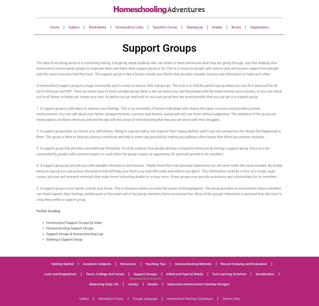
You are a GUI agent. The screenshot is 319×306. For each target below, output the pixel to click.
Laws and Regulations (60, 274)
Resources (128, 264)
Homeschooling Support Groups (70, 228)
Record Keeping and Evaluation (244, 264)
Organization (259, 27)
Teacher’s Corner (165, 27)
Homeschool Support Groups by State (74, 223)
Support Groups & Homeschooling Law (74, 234)
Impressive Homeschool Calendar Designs (198, 284)
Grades (217, 27)
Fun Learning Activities (229, 274)
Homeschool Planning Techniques (190, 298)
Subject (74, 27)
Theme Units (231, 298)
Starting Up (195, 27)
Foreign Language (145, 298)
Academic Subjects (97, 264)
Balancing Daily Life (104, 284)
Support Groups (145, 274)
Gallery (84, 298)
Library (133, 284)
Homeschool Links (129, 27)
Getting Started (62, 264)
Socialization (265, 274)
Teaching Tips (155, 264)
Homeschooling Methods (193, 264)
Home (54, 27)
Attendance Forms (110, 298)
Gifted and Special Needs (184, 274)
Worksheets (97, 27)
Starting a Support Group (64, 239)
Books (236, 27)
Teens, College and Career (105, 274)
